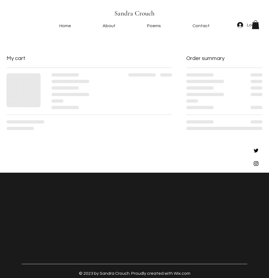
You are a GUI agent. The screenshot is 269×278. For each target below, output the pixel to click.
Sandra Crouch (134, 13)
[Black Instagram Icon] (256, 163)
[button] (255, 24)
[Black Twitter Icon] (256, 150)
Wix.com (182, 273)
